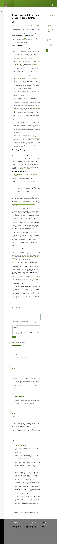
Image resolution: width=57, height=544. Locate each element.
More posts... (48, 54)
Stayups (17, 139)
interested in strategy (24, 269)
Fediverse (27, 129)
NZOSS (25, 38)
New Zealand (29, 61)
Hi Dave (13, 413)
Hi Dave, (13, 368)
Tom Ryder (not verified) (16, 342)
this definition (20, 61)
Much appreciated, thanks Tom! (21, 357)
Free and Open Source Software (18, 64)
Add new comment (15, 506)
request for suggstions (35, 25)
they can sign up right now (21, 132)
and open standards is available (35, 61)
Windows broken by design (49, 34)
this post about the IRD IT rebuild (33, 487)
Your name (13, 300)
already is (33, 89)
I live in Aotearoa (48, 19)
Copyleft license (25, 68)
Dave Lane (10, 5)
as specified (28, 64)
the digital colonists (34, 279)
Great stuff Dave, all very (16, 345)
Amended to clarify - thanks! (20, 396)
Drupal (15, 532)
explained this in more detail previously (23, 168)
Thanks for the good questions (20, 445)
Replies (13, 391)
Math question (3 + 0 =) (15, 327)
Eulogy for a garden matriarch (50, 15)
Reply (13, 438)
